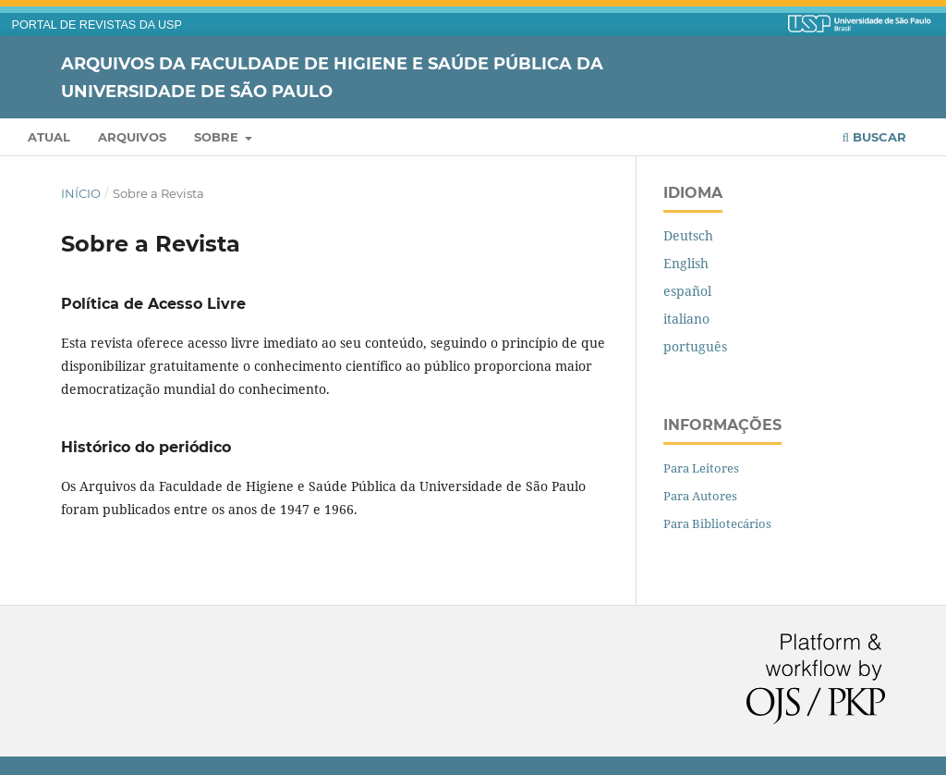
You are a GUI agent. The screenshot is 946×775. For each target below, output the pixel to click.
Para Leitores (701, 468)
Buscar (874, 136)
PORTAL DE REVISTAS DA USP (97, 24)
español (687, 291)
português (695, 346)
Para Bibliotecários (717, 523)
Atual (49, 136)
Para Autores (700, 495)
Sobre (218, 136)
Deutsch (688, 235)
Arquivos (132, 136)
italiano (686, 318)
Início (81, 193)
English (686, 263)
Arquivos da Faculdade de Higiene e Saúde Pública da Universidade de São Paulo (332, 77)
